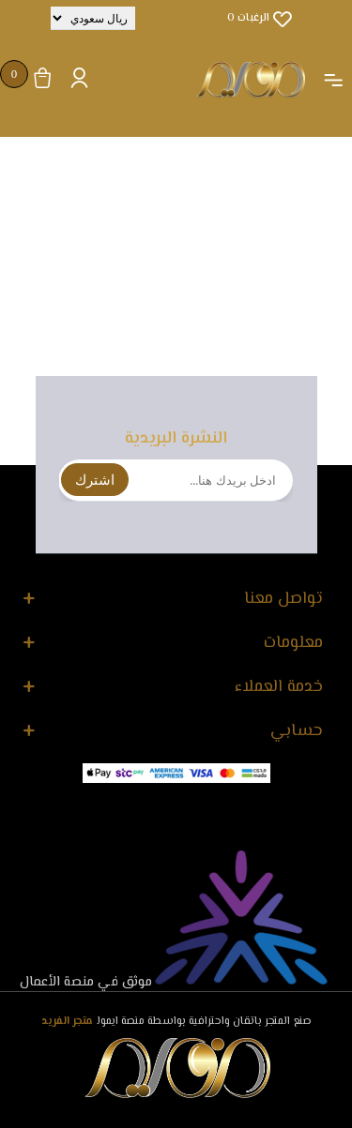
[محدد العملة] (93, 18)
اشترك (95, 480)
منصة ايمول (121, 1022)
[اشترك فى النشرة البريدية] (175, 480)
